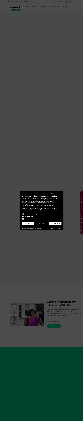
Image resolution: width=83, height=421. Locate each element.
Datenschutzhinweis (31, 228)
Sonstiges (27, 218)
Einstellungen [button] (39, 228)
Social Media (28, 216)
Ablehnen (27, 223)
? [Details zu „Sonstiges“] (32, 218)
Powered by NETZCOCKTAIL (55, 228)
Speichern (41, 223)
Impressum (24, 228)
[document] (41, 203)
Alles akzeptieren (55, 223)
